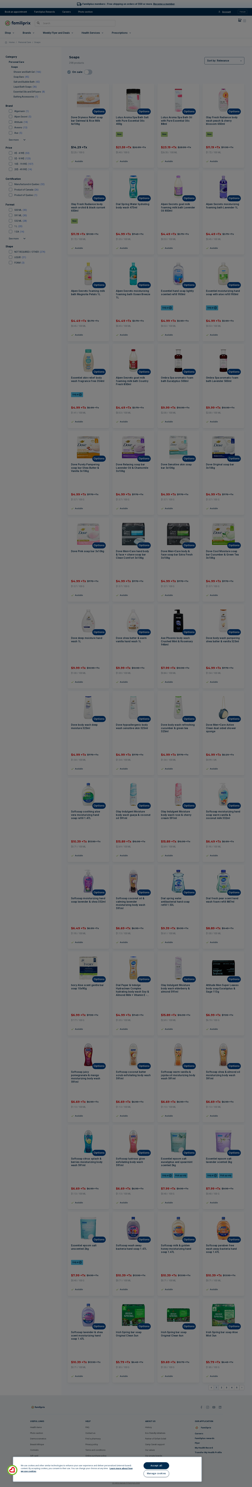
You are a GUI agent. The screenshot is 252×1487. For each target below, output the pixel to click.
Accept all (156, 1465)
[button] (12, 1470)
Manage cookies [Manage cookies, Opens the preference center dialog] (156, 1473)
